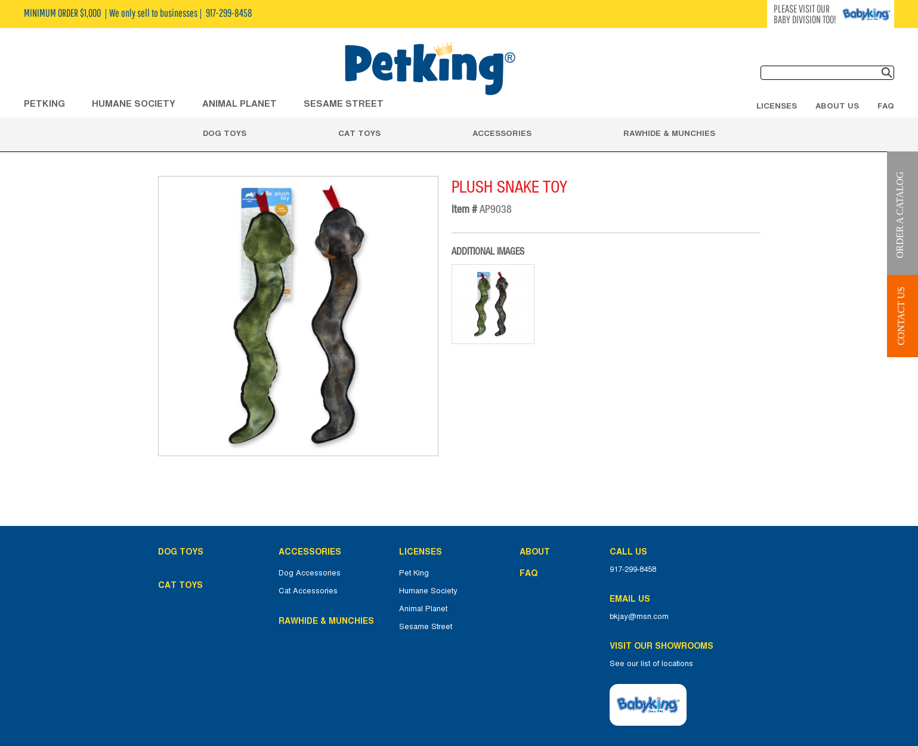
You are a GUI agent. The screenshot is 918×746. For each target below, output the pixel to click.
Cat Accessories (308, 591)
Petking (44, 103)
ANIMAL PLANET (239, 103)
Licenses (776, 105)
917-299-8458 (633, 569)
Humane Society (428, 591)
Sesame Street (344, 103)
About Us (837, 105)
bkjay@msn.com (639, 616)
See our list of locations (651, 663)
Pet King (414, 573)
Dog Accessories (310, 573)
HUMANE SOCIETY (133, 103)
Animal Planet (423, 609)
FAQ (885, 105)
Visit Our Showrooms (664, 646)
